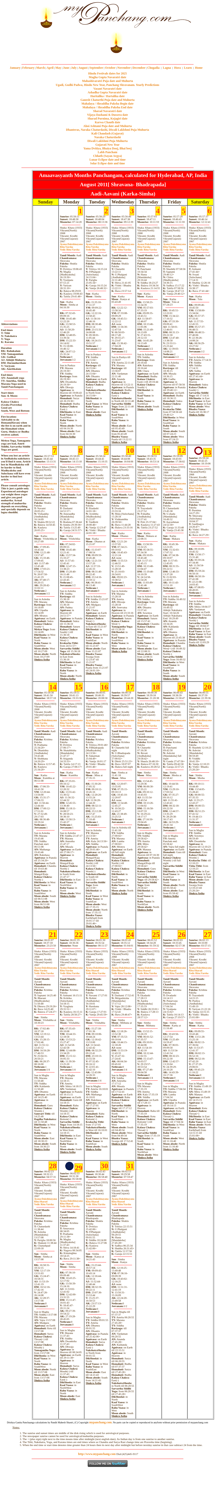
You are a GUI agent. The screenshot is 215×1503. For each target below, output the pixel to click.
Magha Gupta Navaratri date (107, 77)
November (124, 67)
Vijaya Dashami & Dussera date (107, 115)
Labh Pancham (107, 152)
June (66, 67)
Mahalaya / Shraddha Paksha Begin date (107, 103)
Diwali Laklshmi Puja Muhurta (107, 141)
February (28, 67)
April (50, 67)
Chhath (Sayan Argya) (107, 156)
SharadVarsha (95, 972)
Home (199, 67)
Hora (177, 67)
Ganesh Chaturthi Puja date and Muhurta (107, 100)
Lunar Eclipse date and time (107, 159)
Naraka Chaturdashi (107, 137)
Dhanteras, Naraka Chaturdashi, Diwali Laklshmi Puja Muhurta (107, 129)
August (83, 67)
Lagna (167, 67)
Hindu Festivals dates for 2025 (107, 73)
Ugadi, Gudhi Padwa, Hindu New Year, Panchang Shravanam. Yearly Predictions (107, 85)
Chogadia (153, 67)
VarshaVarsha (69, 248)
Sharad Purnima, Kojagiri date (107, 118)
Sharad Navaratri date (107, 111)
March (40, 67)
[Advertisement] (17, 27)
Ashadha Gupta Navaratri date (108, 92)
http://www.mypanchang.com (97, 1454)
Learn (188, 67)
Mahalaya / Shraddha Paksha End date (107, 107)
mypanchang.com (107, 57)
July (73, 67)
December (139, 67)
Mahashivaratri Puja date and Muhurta (107, 81)
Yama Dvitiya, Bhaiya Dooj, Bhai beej (107, 148)
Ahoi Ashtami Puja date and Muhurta (107, 126)
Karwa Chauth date (107, 122)
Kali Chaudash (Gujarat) (107, 133)
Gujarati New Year (107, 144)
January (15, 67)
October (110, 67)
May (58, 67)
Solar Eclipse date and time (107, 163)
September (96, 67)
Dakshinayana (71, 244)
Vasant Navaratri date (107, 88)
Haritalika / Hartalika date (107, 96)
